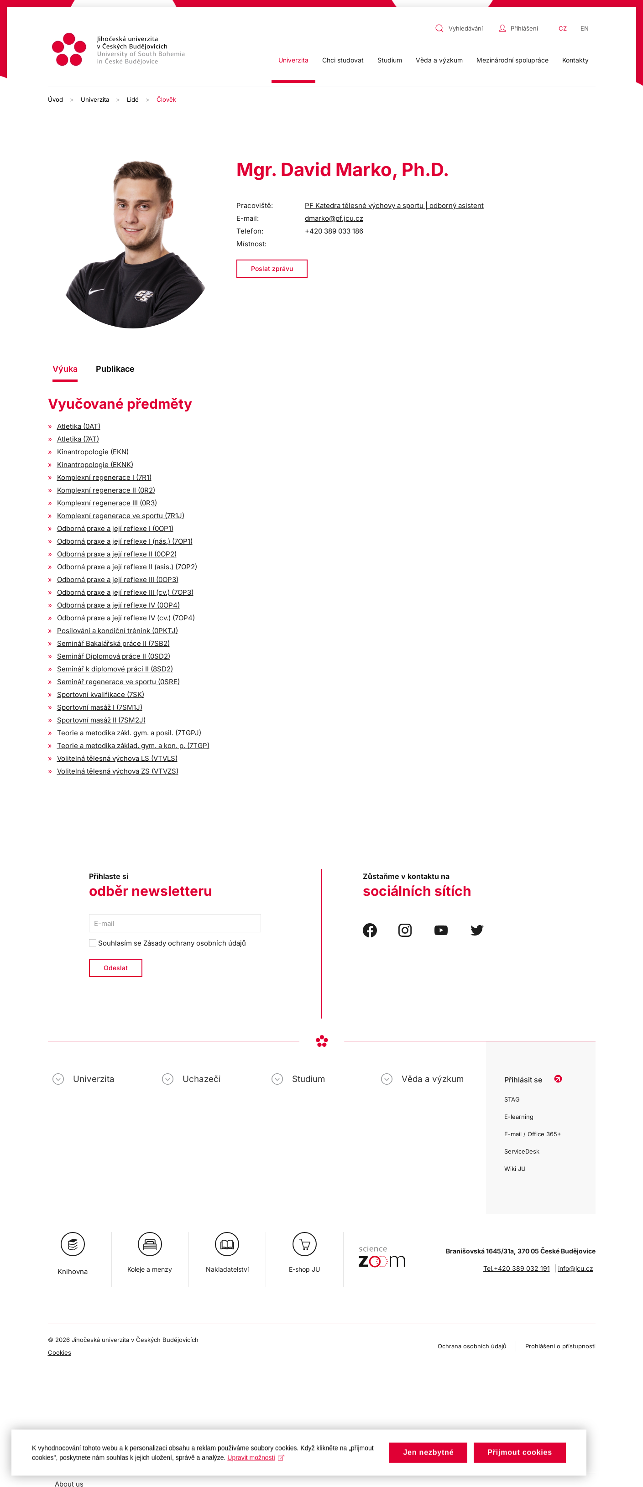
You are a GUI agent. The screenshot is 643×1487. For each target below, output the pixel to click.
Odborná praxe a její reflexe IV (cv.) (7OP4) (126, 618)
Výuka (65, 369)
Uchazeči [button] (202, 1079)
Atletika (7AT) (78, 439)
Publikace (115, 369)
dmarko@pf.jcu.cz (334, 218)
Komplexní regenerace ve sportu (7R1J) (120, 515)
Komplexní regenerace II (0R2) (106, 490)
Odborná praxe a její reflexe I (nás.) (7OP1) (125, 541)
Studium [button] (389, 60)
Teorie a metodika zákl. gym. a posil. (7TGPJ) (129, 732)
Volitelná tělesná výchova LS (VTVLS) (117, 758)
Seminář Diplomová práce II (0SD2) (113, 656)
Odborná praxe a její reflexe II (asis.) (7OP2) (127, 566)
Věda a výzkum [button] (439, 60)
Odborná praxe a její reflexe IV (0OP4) (118, 605)
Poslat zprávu (272, 268)
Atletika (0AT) (78, 426)
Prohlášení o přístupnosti (560, 1346)
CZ (563, 28)
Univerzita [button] (293, 60)
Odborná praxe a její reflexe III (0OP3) (117, 579)
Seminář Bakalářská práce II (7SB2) (113, 643)
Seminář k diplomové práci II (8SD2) (115, 669)
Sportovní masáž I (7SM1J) (99, 707)
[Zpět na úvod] (119, 51)
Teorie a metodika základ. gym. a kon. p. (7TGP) (133, 745)
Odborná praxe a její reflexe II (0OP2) (117, 554)
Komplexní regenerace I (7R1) (104, 477)
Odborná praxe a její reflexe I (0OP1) (115, 528)
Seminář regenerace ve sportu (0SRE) (118, 681)
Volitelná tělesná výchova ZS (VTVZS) (117, 771)
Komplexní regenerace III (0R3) (107, 503)
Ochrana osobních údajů (472, 1346)
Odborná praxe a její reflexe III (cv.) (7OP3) (125, 592)
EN (584, 28)
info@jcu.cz (575, 1268)
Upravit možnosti (255, 1465)
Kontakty (575, 60)
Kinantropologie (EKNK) (95, 464)
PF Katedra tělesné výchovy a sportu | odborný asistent (394, 205)
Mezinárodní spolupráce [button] (512, 60)
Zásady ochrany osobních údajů (194, 943)
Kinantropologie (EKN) (93, 451)
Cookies (59, 1352)
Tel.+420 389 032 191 (516, 1268)
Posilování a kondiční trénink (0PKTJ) (117, 630)
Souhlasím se (167, 943)
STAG (512, 1099)
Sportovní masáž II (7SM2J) (101, 720)
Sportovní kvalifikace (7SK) (100, 694)
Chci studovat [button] (343, 60)
